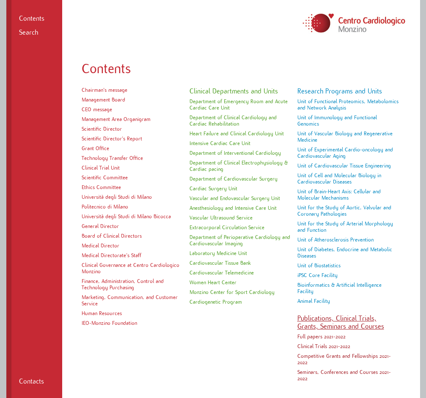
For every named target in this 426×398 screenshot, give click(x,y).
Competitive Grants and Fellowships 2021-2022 (344, 359)
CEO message (97, 109)
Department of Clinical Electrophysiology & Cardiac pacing (239, 166)
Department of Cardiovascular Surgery (234, 179)
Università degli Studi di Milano (117, 197)
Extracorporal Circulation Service (227, 227)
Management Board (103, 99)
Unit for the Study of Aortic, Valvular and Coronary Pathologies (344, 210)
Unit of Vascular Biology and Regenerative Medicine (345, 136)
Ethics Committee (101, 187)
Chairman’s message (104, 90)
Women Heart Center (213, 282)
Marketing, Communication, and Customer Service (130, 300)
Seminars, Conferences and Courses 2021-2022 (344, 375)
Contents (31, 18)
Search (28, 32)
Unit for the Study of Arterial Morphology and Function (345, 226)
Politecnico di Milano (105, 206)
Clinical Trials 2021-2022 (323, 346)
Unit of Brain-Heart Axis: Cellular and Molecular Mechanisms (339, 194)
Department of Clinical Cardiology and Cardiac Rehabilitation (233, 120)
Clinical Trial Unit (101, 168)
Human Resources (102, 313)
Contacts (31, 381)
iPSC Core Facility (317, 275)
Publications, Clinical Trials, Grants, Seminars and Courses (340, 322)
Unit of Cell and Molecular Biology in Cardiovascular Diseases (339, 178)
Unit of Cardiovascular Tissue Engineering (344, 165)
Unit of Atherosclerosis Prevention (335, 239)
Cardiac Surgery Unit (213, 188)
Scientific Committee (105, 177)
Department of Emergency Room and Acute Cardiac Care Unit (239, 104)
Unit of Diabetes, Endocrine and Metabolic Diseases (344, 252)
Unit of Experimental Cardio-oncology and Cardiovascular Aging (345, 152)
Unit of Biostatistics (319, 265)
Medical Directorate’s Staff (111, 255)
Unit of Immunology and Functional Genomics (337, 120)
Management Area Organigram (116, 119)
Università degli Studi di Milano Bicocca (126, 216)
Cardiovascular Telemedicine (222, 272)
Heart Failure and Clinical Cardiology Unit (237, 133)
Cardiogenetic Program (216, 302)
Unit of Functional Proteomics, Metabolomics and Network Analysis (348, 104)
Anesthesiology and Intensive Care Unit (233, 208)
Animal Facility (313, 301)
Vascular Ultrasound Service (221, 217)
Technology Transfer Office (112, 158)
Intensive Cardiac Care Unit (220, 143)
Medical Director (100, 245)
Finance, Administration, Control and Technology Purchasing (123, 284)
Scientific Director (102, 129)
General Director (100, 226)
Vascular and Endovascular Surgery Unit (235, 198)
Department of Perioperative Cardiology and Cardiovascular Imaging (240, 240)
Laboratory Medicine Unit (218, 253)
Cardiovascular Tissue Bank (220, 263)
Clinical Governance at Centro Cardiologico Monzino (130, 268)
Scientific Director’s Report (112, 138)
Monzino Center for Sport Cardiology (232, 292)
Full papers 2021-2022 (321, 336)
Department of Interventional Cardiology (235, 153)
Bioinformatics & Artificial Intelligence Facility (339, 288)
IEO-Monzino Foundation (109, 323)
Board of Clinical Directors (112, 236)
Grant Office (95, 148)
